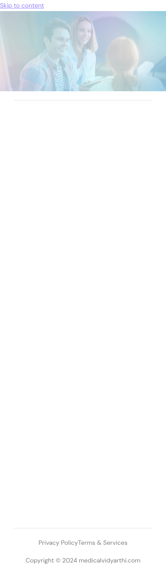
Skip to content (22, 5)
